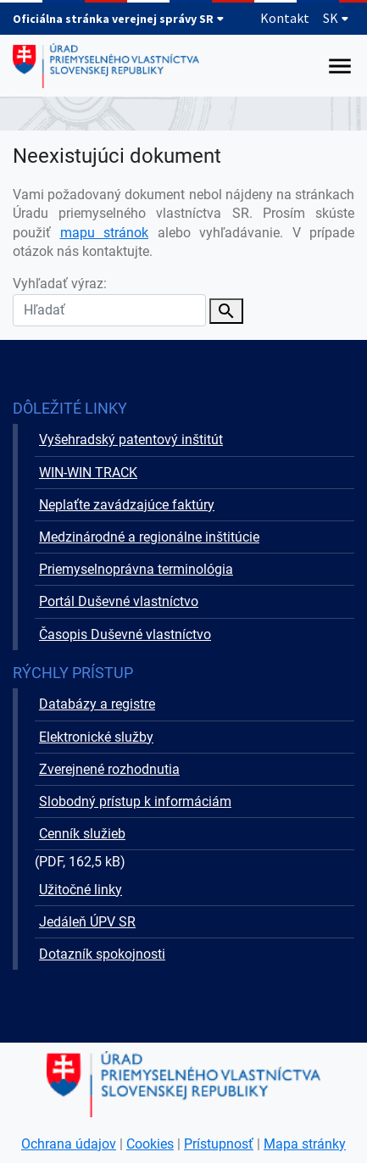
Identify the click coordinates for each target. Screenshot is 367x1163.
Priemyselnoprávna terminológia (136, 569)
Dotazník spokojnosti (102, 954)
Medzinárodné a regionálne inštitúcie (149, 537)
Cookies (150, 1144)
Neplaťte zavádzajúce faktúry (126, 505)
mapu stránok (104, 233)
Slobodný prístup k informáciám (135, 801)
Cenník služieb (82, 834)
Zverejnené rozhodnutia (109, 769)
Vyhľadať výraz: (109, 300)
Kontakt (284, 17)
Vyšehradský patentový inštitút (131, 439)
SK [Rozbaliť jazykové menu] (336, 17)
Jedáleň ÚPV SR (87, 922)
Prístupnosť (218, 1144)
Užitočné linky (80, 890)
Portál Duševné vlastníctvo (118, 601)
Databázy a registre (97, 704)
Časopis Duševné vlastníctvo (125, 634)
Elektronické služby (96, 737)
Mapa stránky (305, 1144)
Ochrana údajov (68, 1144)
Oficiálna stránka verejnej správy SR (119, 18)
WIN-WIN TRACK (88, 473)
